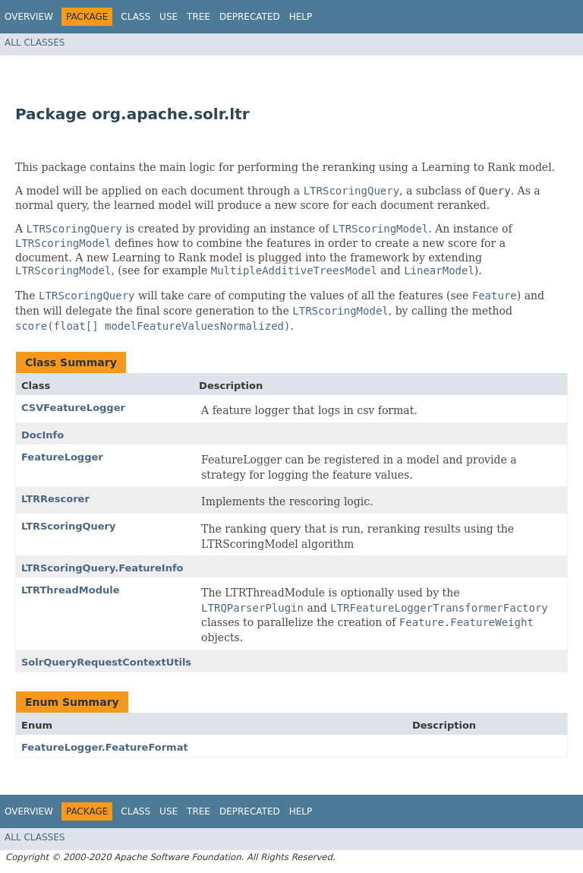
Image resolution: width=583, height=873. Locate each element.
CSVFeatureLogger (73, 407)
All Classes (35, 42)
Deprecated (249, 16)
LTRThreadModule (70, 590)
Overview (29, 16)
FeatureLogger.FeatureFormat (104, 747)
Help (301, 16)
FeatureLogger (62, 457)
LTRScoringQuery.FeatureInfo (102, 568)
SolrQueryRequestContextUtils (106, 662)
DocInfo (42, 435)
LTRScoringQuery (68, 526)
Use (168, 16)
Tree (198, 16)
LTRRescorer (55, 499)
